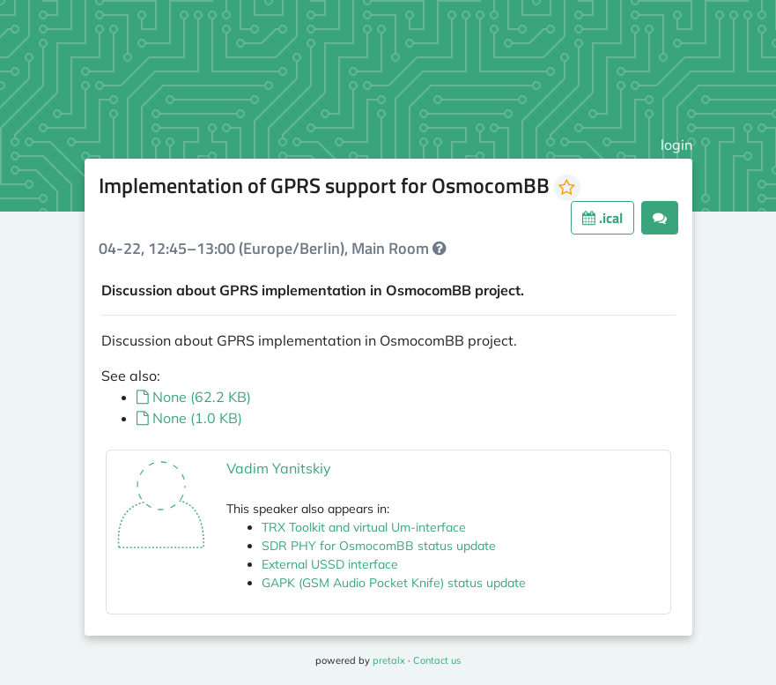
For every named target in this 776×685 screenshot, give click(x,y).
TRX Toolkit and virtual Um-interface (364, 527)
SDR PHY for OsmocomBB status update (379, 546)
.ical (602, 217)
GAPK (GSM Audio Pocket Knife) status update (394, 583)
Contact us (437, 660)
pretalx (389, 660)
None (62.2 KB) (194, 397)
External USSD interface (330, 564)
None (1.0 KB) (189, 418)
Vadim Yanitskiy (278, 468)
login (676, 144)
